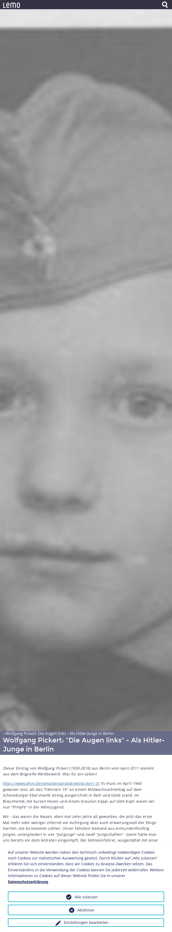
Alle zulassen (86, 896)
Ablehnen (86, 910)
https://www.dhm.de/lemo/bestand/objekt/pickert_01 (51, 783)
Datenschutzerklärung (28, 881)
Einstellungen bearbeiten (86, 922)
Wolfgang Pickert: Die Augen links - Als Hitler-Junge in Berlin (60, 733)
